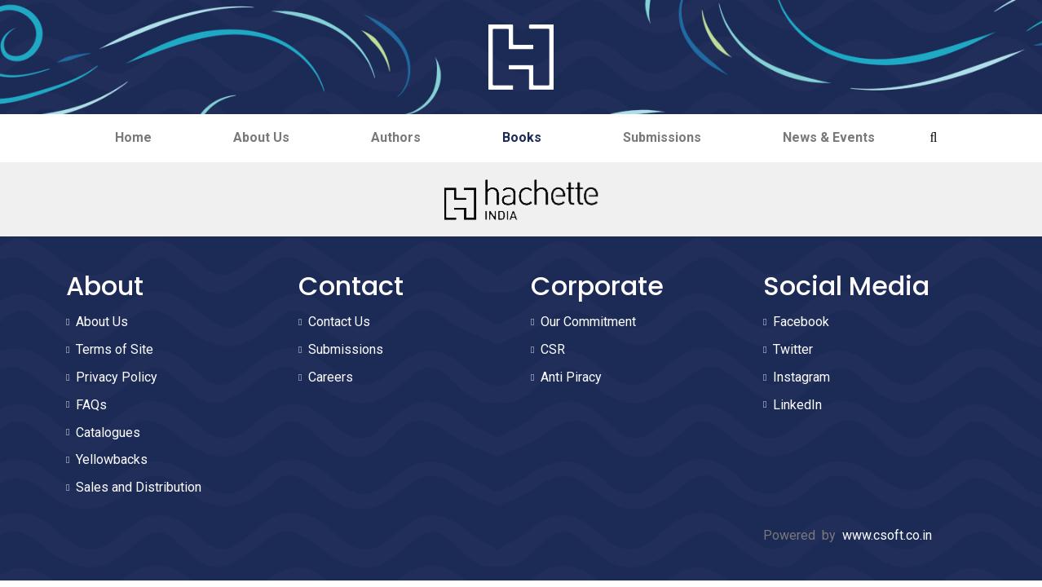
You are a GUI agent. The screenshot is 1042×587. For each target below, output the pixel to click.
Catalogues (108, 432)
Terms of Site (114, 349)
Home (133, 137)
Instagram (801, 377)
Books (521, 137)
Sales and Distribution (138, 487)
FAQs (91, 405)
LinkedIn (797, 405)
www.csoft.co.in (887, 535)
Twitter (793, 349)
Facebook (801, 321)
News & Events (829, 137)
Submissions (662, 137)
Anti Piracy (571, 377)
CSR (553, 349)
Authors (396, 137)
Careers (330, 377)
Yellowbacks (112, 459)
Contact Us (339, 321)
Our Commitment (588, 321)
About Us (261, 137)
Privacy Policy (116, 377)
